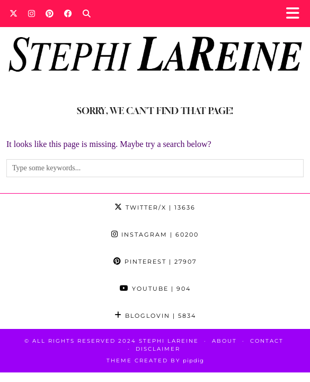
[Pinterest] (50, 13)
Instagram (155, 234)
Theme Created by (155, 360)
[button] (296, 13)
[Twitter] (13, 13)
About (224, 340)
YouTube (155, 288)
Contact (267, 340)
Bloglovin (155, 315)
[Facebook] (68, 13)
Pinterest (155, 261)
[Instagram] (31, 13)
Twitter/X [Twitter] (155, 207)
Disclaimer (158, 348)
